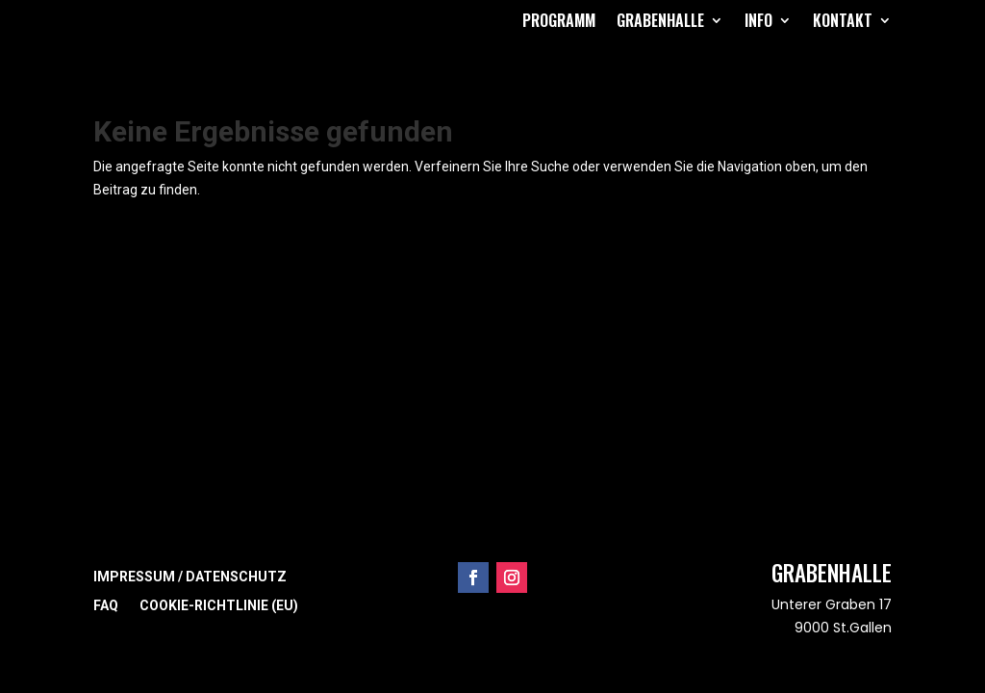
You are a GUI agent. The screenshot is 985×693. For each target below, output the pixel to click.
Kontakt (842, 20)
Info (758, 20)
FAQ (105, 606)
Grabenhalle (660, 20)
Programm (558, 20)
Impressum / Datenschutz (190, 577)
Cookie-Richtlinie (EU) (218, 606)
